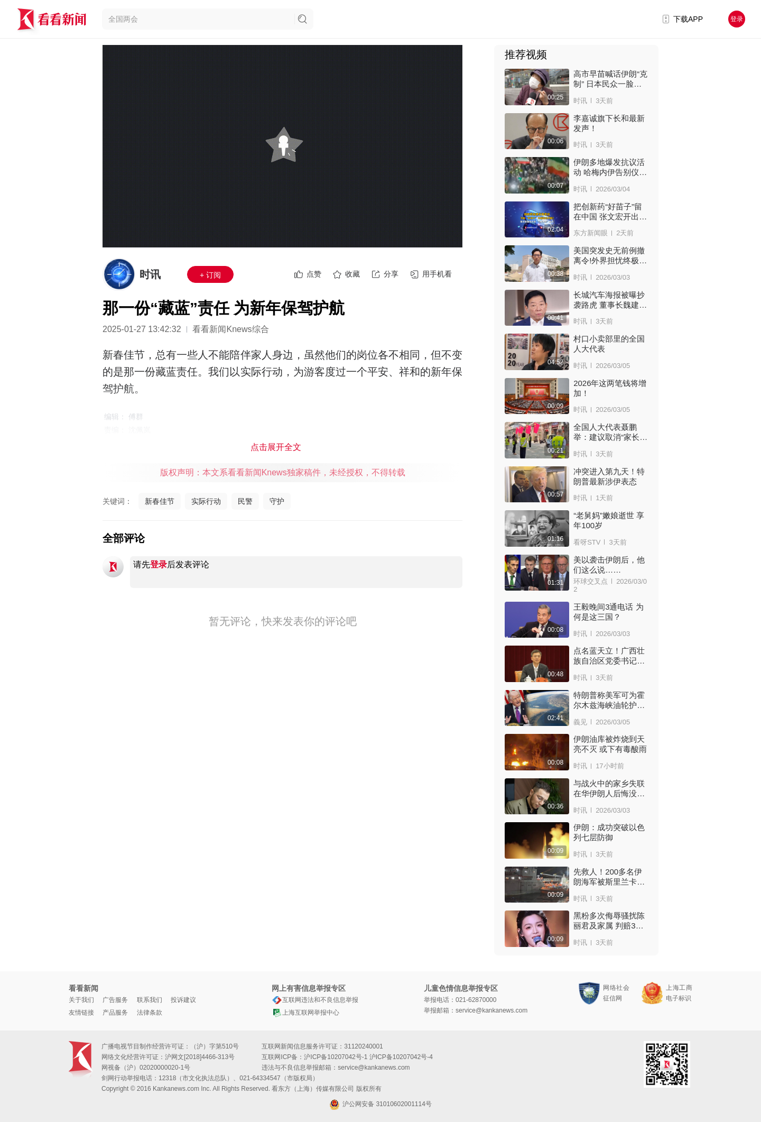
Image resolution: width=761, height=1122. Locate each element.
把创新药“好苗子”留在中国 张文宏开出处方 (610, 212)
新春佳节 (159, 501)
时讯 (150, 274)
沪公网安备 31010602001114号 (380, 1104)
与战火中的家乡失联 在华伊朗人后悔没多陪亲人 (609, 788)
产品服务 (115, 1012)
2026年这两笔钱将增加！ (609, 388)
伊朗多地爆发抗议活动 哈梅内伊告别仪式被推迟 (610, 167)
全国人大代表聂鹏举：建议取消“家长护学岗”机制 (610, 432)
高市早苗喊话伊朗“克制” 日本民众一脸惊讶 (610, 79)
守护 (277, 501)
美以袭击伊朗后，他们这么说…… (609, 564)
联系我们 (149, 1000)
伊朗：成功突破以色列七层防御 (609, 832)
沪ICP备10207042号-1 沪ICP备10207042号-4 (368, 1057)
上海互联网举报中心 (305, 1012)
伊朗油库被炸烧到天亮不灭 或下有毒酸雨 (610, 743)
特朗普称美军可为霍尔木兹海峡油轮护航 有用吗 (609, 700)
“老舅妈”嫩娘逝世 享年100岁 (608, 520)
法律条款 (149, 1012)
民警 (245, 501)
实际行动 (206, 501)
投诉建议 (183, 1000)
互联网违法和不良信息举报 (315, 1000)
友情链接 (81, 1012)
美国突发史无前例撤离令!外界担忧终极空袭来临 (610, 255)
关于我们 (81, 1000)
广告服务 (115, 1000)
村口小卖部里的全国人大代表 (609, 343)
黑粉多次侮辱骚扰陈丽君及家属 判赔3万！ (609, 921)
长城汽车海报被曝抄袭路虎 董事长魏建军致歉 (610, 300)
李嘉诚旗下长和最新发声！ (609, 123)
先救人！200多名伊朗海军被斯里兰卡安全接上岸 (609, 877)
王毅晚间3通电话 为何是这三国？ (608, 611)
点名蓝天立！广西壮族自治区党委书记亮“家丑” (609, 656)
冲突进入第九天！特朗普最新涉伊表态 (609, 476)
